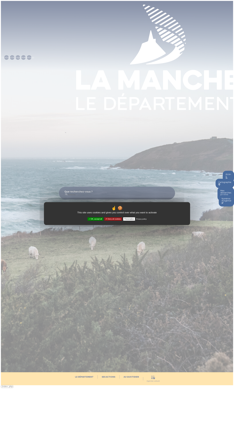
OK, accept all (95, 219)
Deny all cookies (113, 219)
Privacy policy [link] (141, 219)
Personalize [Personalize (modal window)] (129, 219)
